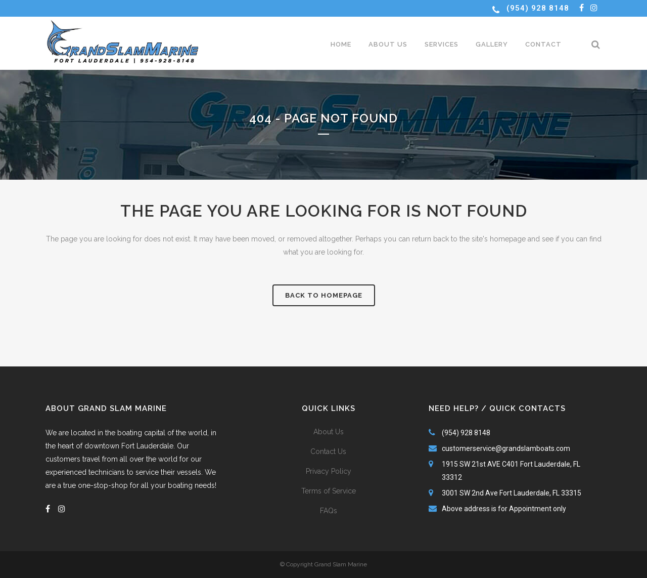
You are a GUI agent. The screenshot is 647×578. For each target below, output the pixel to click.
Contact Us (328, 451)
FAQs (328, 511)
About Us (328, 432)
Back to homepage (323, 295)
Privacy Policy (328, 471)
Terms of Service (328, 491)
